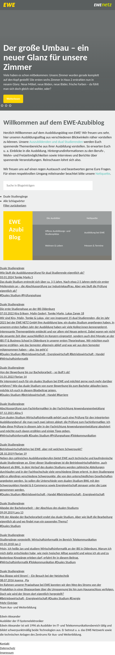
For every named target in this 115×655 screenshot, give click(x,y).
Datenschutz (7, 648)
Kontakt (4, 643)
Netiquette (103, 174)
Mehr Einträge (8, 603)
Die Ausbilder (53, 218)
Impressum (7, 652)
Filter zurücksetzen (14, 205)
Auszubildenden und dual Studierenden (56, 142)
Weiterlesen (13, 98)
